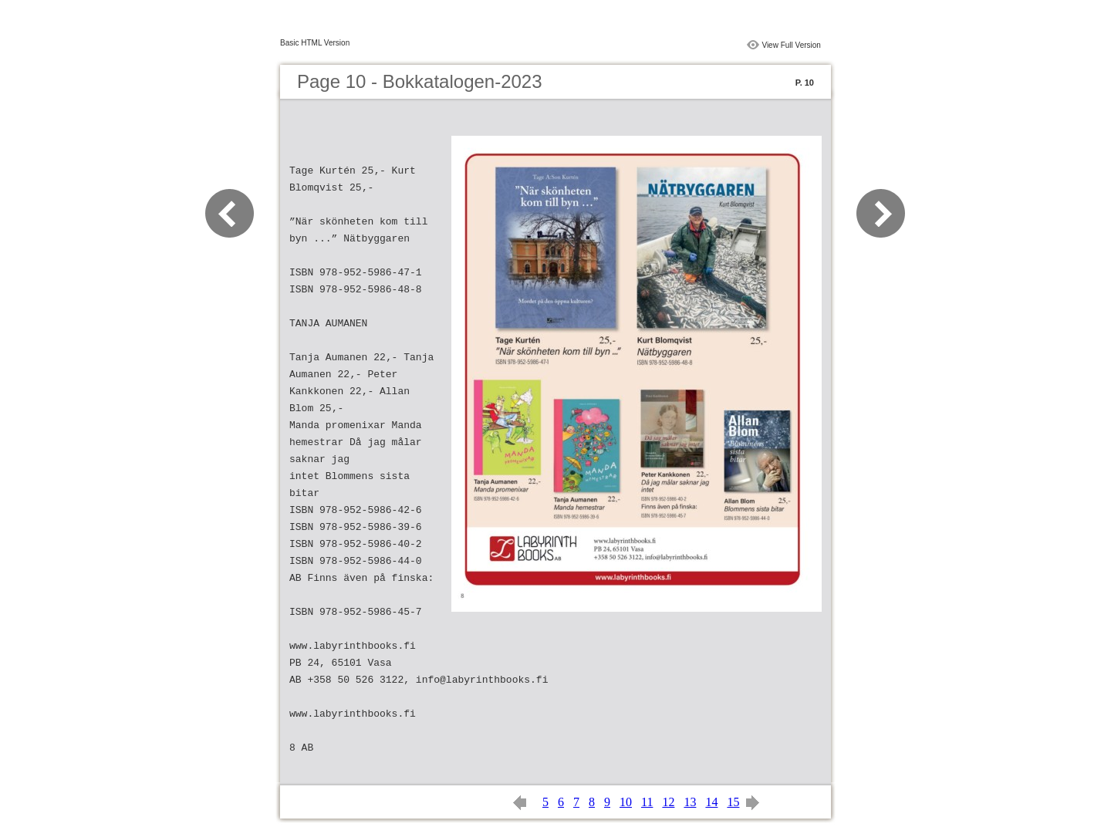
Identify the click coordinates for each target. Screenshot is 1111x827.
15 (733, 801)
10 (626, 801)
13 (690, 801)
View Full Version (791, 45)
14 (711, 801)
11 (647, 801)
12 (668, 801)
